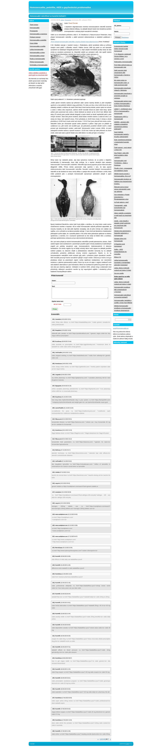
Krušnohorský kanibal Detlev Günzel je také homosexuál (121, 48)
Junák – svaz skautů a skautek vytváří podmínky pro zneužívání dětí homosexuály (122, 224)
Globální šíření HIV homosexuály (120, 240)
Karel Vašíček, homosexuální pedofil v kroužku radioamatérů (121, 134)
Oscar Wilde (34, 43)
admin (62, 20)
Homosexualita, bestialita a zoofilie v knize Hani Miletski (123, 302)
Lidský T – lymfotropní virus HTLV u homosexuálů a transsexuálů (123, 111)
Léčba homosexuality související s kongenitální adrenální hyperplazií (122, 262)
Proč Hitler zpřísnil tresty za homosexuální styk (123, 66)
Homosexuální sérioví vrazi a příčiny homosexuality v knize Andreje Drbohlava (123, 103)
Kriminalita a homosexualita (38, 65)
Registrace (125, 37)
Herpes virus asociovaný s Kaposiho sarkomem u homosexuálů (122, 233)
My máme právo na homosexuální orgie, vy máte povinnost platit (121, 82)
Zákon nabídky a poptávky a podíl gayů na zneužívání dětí (122, 215)
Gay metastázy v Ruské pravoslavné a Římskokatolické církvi (121, 197)
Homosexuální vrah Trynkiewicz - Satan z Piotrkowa (121, 163)
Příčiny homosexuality (37, 62)
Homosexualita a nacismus (38, 34)
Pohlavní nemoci (35, 37)
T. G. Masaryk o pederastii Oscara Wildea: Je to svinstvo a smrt (122, 56)
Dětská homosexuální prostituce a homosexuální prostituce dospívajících (122, 308)
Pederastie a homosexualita (123, 62)
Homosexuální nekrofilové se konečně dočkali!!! (122, 296)
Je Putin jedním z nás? (121, 202)
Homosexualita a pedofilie (38, 40)
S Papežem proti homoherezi (119, 245)
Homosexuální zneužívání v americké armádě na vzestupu (123, 96)
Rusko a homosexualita (37, 59)
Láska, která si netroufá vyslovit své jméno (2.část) (122, 269)
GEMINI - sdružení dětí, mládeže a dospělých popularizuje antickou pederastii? (121, 125)
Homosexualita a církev (37, 52)
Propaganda (34, 31)
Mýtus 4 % (117, 257)
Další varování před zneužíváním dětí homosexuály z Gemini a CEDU (122, 74)
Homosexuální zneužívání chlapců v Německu (122, 89)
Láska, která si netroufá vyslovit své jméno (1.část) (122, 283)
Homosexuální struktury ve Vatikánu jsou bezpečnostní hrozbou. (123, 181)
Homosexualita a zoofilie (37, 46)
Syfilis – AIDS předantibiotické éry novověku (120, 252)
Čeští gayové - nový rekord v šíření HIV (122, 149)
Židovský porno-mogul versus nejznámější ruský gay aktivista (122, 189)
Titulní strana (34, 25)
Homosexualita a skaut (37, 56)
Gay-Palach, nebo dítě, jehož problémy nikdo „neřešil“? (121, 155)
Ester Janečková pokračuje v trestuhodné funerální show (123, 142)
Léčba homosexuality (36, 49)
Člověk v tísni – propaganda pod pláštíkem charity (123, 169)
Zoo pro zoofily (119, 273)
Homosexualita (34, 28)
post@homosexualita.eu (121, 328)
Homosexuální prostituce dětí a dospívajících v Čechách (122, 289)
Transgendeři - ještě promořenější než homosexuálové (120, 208)
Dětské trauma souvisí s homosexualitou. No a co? (122, 175)
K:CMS (127, 745)
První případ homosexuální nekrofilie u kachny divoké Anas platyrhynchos (74, 42)
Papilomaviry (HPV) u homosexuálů (121, 118)
